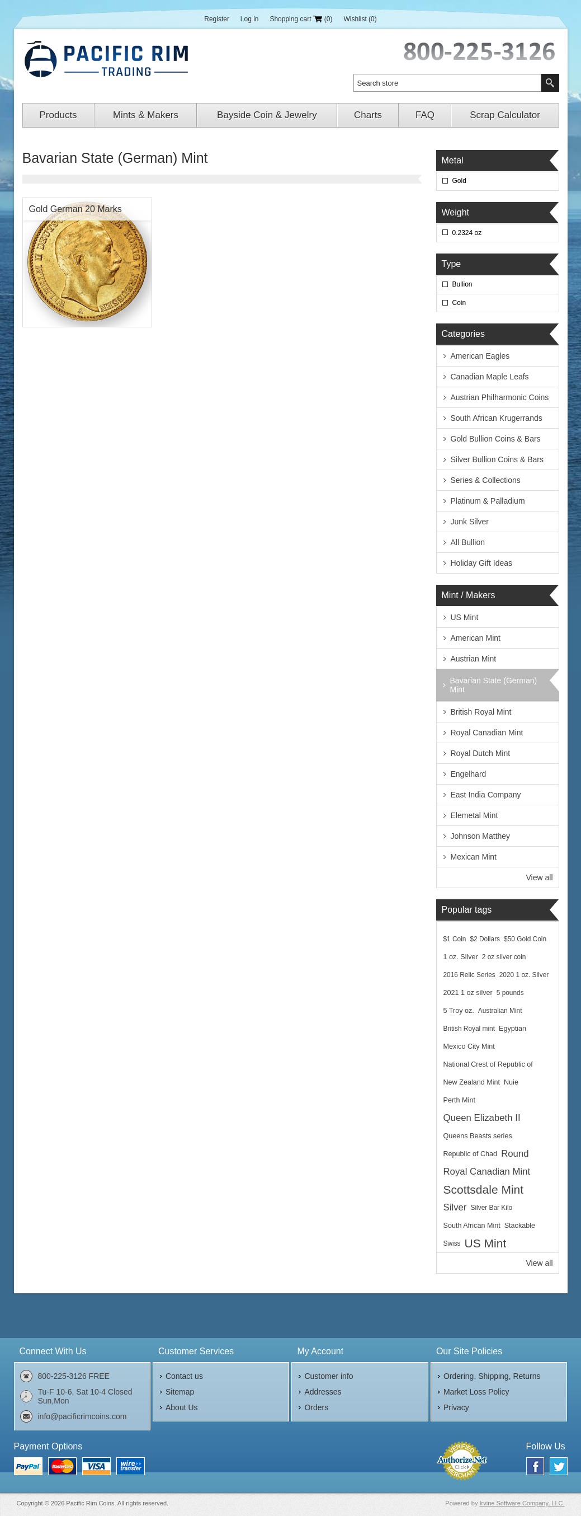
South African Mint (471, 1225)
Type (451, 264)
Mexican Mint (474, 856)
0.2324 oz (467, 233)
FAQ (424, 115)
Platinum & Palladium (488, 500)
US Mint (465, 617)
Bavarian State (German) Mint (493, 685)
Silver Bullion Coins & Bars (497, 459)
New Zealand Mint (471, 1082)
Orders (316, 1407)
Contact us (184, 1376)
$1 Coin (454, 939)
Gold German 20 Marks (75, 209)
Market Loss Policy (476, 1391)
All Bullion (468, 542)
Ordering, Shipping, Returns (492, 1376)
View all (539, 877)
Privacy (456, 1407)
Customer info (328, 1376)
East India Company (486, 794)
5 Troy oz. (458, 1011)
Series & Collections (486, 480)
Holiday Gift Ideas (482, 562)
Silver (455, 1207)
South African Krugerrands (496, 418)
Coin (459, 303)
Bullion (462, 284)
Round (514, 1153)
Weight (456, 212)
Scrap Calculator (505, 115)
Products (58, 115)
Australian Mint (500, 1011)
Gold (459, 181)
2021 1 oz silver (468, 993)
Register (216, 19)
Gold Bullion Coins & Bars (496, 438)
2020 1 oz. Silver (524, 975)
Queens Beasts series (477, 1136)
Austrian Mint (474, 658)
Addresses (322, 1391)
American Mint (475, 637)
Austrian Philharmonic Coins (500, 397)
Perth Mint (459, 1100)
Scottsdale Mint (483, 1189)
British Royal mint (469, 1028)
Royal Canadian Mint (487, 732)
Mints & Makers (145, 115)
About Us (182, 1407)
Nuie (511, 1082)
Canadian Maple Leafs (490, 376)
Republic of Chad (470, 1154)
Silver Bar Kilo (491, 1208)
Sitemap (180, 1391)
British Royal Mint (481, 711)
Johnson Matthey (481, 836)
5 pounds (510, 993)
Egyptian (512, 1028)
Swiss (452, 1243)
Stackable (519, 1225)
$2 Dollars (485, 939)
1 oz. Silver (460, 957)
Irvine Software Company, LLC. (521, 1503)
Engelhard (468, 773)
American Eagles (480, 355)
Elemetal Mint (474, 815)
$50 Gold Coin (525, 939)
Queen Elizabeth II (482, 1118)
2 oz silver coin (504, 957)
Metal (453, 160)
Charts (368, 115)
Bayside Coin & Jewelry (267, 115)
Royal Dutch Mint (481, 753)
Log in (249, 19)
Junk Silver (470, 521)
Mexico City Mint (469, 1046)
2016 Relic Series (469, 975)
